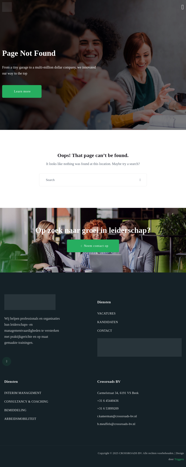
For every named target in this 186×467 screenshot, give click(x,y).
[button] (22, 91)
